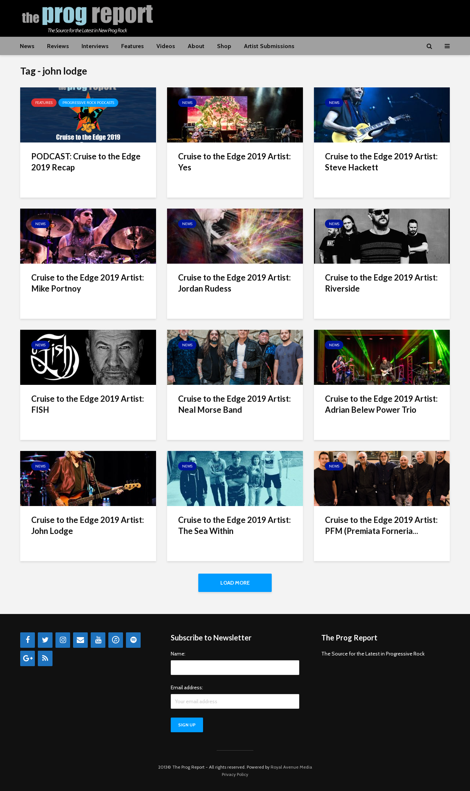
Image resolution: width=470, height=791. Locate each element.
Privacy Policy (235, 774)
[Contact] (80, 640)
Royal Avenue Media (291, 767)
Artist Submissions (269, 46)
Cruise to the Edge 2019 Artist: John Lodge (87, 525)
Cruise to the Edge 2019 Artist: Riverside (381, 282)
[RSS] (45, 658)
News (27, 46)
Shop (224, 46)
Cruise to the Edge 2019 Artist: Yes (234, 161)
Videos (165, 46)
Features (132, 46)
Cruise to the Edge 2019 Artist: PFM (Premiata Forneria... (381, 525)
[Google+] (27, 658)
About (196, 46)
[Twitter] (45, 640)
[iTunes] (115, 640)
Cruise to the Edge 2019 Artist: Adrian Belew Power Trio (381, 404)
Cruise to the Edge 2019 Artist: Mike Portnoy (87, 282)
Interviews (95, 46)
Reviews (58, 46)
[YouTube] (98, 640)
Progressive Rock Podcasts (88, 102)
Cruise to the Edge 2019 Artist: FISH (87, 404)
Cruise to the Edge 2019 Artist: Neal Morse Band (234, 404)
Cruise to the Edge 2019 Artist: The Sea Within (234, 525)
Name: (178, 653)
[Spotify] (133, 640)
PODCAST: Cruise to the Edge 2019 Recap (86, 161)
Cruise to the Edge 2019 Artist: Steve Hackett (381, 161)
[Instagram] (62, 640)
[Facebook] (27, 640)
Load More (235, 582)
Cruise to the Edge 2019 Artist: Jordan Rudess (234, 282)
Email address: (187, 687)
